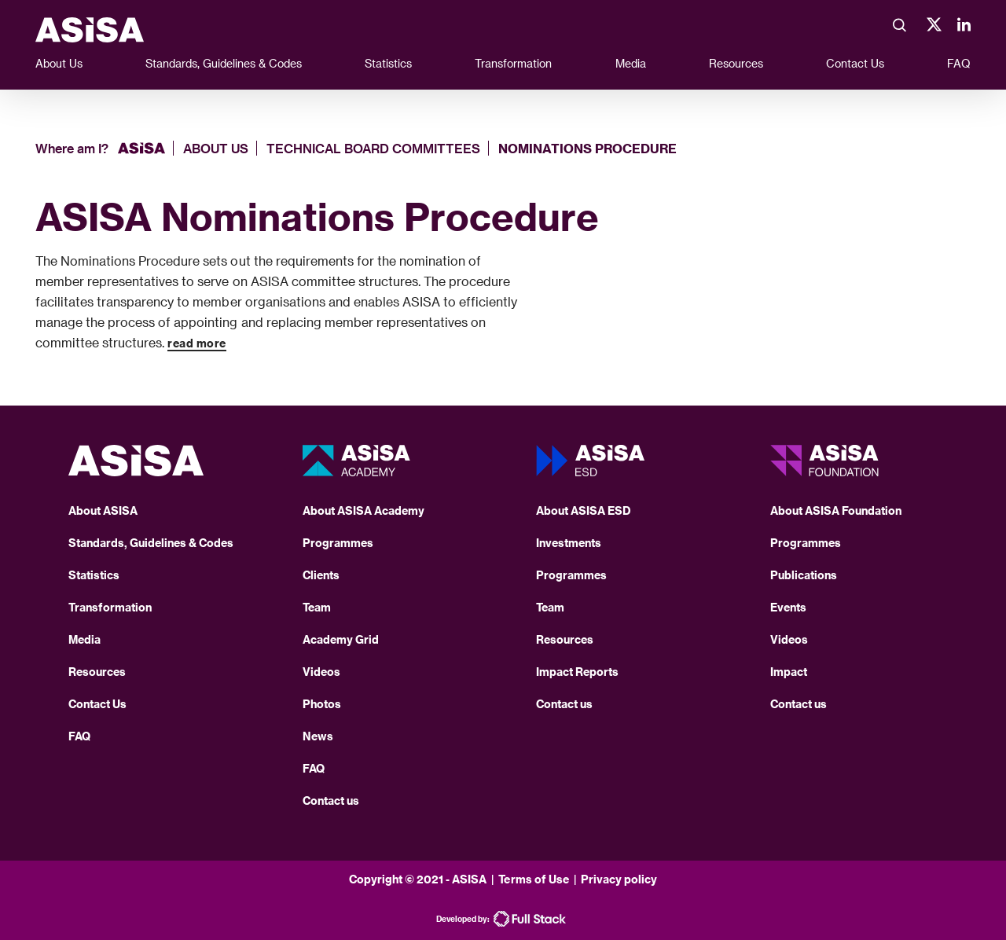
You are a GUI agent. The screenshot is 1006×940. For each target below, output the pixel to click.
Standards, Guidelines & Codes (223, 63)
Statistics (388, 63)
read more (196, 343)
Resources (736, 63)
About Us (59, 63)
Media (630, 63)
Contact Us (855, 63)
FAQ (959, 63)
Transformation (513, 63)
